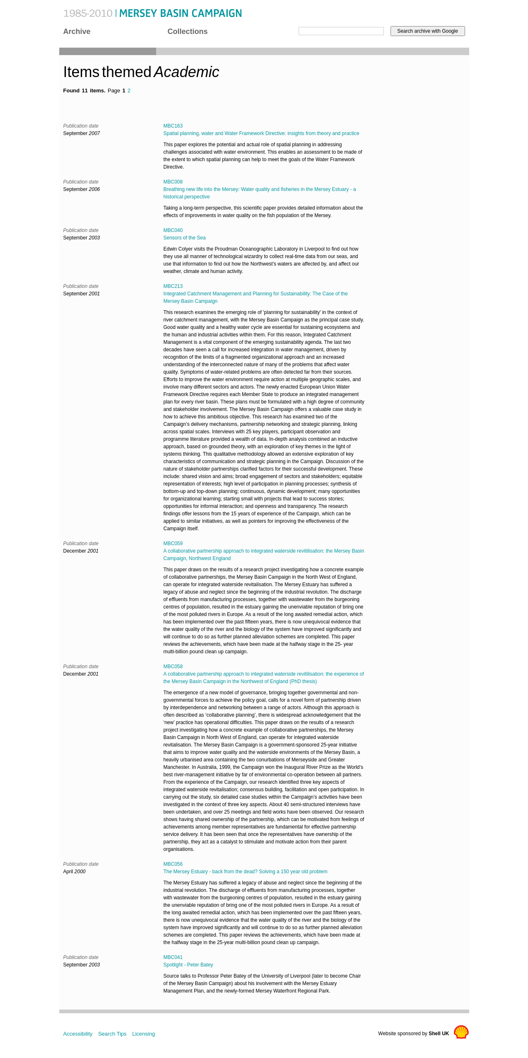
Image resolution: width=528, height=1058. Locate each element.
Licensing (143, 1034)
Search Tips (112, 1034)
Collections (188, 31)
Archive (77, 31)
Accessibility (78, 1034)
